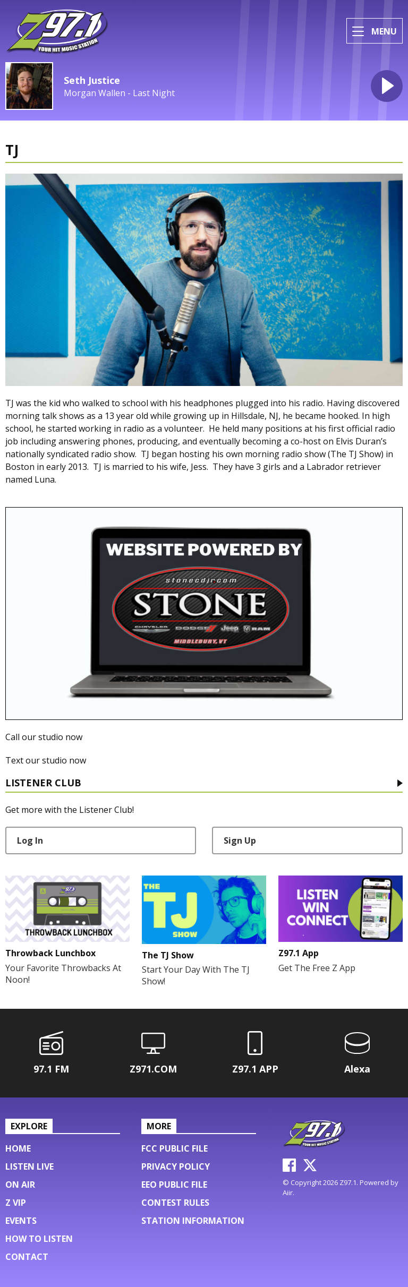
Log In (30, 840)
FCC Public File (174, 1148)
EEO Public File (174, 1184)
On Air (20, 1184)
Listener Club (43, 783)
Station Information (192, 1220)
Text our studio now (45, 760)
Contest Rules (175, 1202)
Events (21, 1220)
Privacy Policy (175, 1166)
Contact (26, 1257)
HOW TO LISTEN (39, 1239)
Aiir (288, 1192)
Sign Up (240, 840)
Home (18, 1148)
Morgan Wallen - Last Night (119, 93)
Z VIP (15, 1202)
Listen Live (29, 1166)
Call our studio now (43, 737)
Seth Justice (92, 80)
